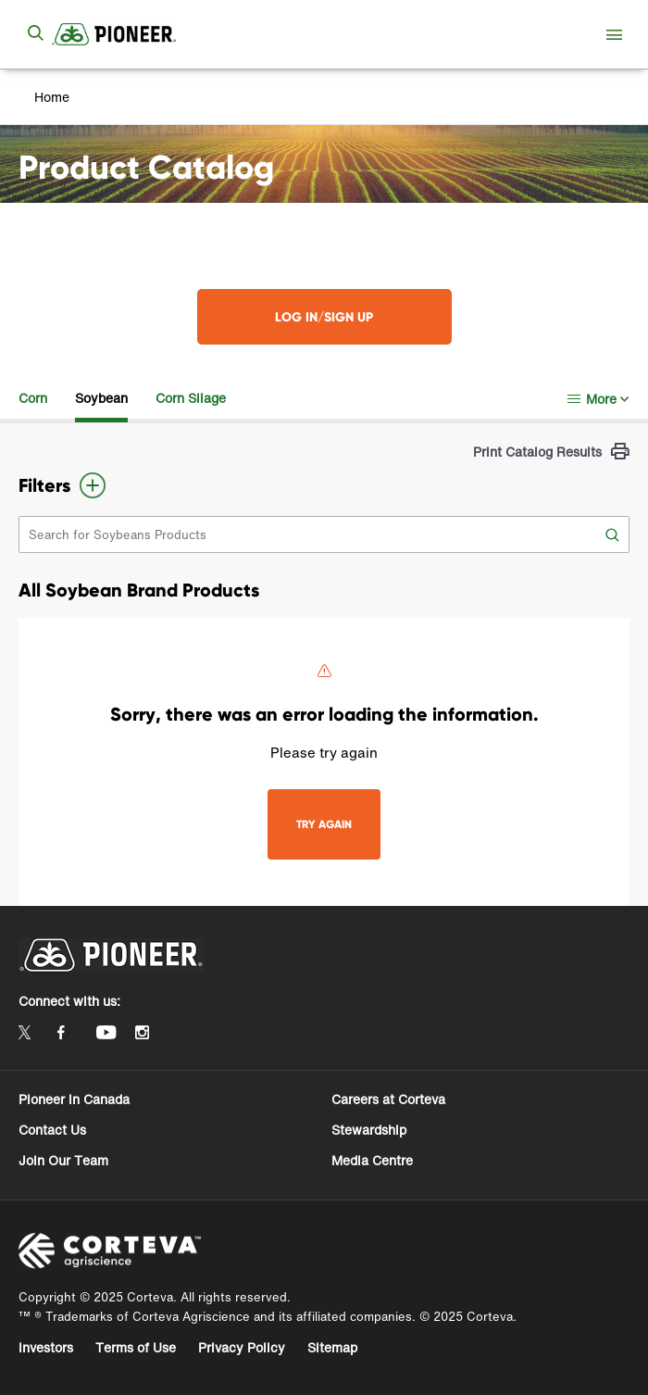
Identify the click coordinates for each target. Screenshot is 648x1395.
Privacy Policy (241, 1347)
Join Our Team (63, 1160)
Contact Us (52, 1129)
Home (51, 97)
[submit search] (35, 34)
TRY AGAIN (324, 824)
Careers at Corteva (388, 1099)
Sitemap (332, 1347)
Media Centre (372, 1160)
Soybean (101, 398)
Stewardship (368, 1129)
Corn (33, 398)
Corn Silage (191, 398)
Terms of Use (135, 1347)
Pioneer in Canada (74, 1099)
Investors (46, 1347)
